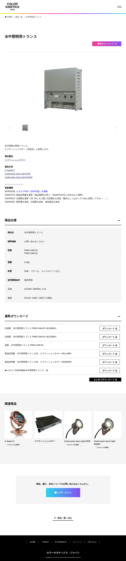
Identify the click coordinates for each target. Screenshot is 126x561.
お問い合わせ (64, 492)
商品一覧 (19, 17)
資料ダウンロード (105, 44)
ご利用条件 (45, 542)
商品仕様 (11, 220)
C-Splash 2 (10, 170)
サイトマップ (77, 542)
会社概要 (33, 542)
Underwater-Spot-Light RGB (18, 174)
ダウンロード (108, 328)
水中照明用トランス (34, 17)
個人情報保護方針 (61, 542)
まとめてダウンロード (104, 379)
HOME (10, 17)
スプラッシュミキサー (15, 160)
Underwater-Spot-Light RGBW (18, 177)
